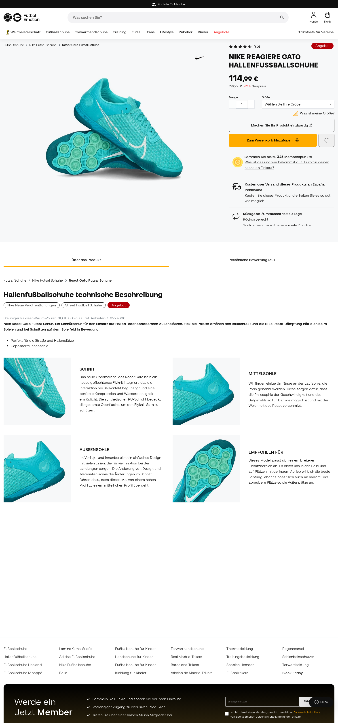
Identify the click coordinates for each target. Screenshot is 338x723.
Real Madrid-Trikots (186, 657)
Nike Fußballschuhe (75, 665)
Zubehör (186, 32)
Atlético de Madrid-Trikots (191, 673)
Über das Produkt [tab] (86, 260)
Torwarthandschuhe (91, 32)
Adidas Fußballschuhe (77, 657)
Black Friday (292, 673)
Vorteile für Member (169, 4)
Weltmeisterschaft (22, 32)
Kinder (203, 32)
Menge (233, 97)
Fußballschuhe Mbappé (23, 673)
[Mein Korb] (327, 17)
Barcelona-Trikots (185, 665)
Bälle (63, 673)
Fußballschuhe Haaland (23, 665)
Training (119, 32)
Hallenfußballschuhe (20, 657)
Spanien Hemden (240, 665)
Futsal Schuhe (14, 45)
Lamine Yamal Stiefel (75, 649)
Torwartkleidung (295, 665)
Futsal (137, 32)
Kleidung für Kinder (130, 673)
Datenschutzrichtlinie (307, 712)
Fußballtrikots (237, 673)
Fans (151, 32)
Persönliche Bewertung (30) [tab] (252, 260)
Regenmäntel (293, 649)
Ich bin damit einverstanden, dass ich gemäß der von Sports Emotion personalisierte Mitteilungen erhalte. (275, 714)
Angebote (221, 32)
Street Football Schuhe (83, 305)
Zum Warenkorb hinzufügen (273, 140)
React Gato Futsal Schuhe (80, 45)
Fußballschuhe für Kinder (135, 649)
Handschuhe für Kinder (134, 657)
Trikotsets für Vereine (316, 32)
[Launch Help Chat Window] (321, 702)
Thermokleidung (239, 649)
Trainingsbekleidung (242, 657)
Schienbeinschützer (298, 657)
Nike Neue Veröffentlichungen (31, 305)
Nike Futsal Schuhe (43, 45)
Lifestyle (167, 32)
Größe (266, 97)
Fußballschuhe (58, 32)
